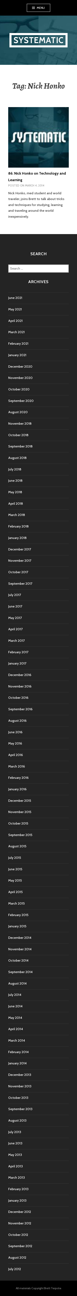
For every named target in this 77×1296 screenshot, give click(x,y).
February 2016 (18, 778)
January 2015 (17, 926)
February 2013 (18, 1189)
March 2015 (16, 903)
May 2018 (15, 492)
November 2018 (20, 424)
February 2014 (18, 1052)
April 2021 (15, 321)
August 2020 (18, 412)
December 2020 (20, 366)
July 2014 (14, 995)
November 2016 (19, 686)
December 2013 (19, 1075)
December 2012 (19, 1212)
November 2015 (19, 812)
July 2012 (14, 1269)
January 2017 (17, 663)
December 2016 (19, 675)
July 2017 (14, 595)
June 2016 (15, 732)
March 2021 (16, 332)
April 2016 (15, 755)
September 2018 (20, 446)
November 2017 (19, 561)
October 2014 (18, 960)
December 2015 (19, 801)
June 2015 (15, 869)
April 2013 (15, 1166)
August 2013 (17, 1120)
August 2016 (17, 721)
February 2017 (18, 652)
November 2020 (20, 378)
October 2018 (18, 435)
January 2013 (17, 1200)
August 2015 (17, 846)
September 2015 (20, 835)
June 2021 (15, 298)
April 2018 (15, 504)
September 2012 (20, 1246)
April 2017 (15, 629)
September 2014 (20, 972)
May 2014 (15, 1018)
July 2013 (14, 1132)
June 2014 (15, 1006)
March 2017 (16, 641)
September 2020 (21, 401)
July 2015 (14, 858)
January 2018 (17, 538)
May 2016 (15, 743)
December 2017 (19, 549)
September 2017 (20, 584)
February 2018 (18, 526)
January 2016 (17, 789)
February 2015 (18, 915)
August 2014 (17, 983)
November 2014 (20, 949)
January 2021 (17, 355)
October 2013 (18, 1098)
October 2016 (18, 698)
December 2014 (19, 938)
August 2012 (17, 1257)
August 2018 (17, 458)
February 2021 (18, 343)
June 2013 (15, 1143)
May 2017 (15, 618)
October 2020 (19, 389)
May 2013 (15, 1155)
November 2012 (19, 1223)
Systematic (38, 40)
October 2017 (18, 572)
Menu (41, 8)
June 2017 (15, 606)
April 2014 (15, 1029)
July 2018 (14, 469)
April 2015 (15, 892)
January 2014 (17, 1063)
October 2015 (18, 823)
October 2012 (18, 1235)
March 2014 (16, 1040)
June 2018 (15, 481)
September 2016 (20, 709)
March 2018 (16, 515)
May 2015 (15, 880)
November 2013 (19, 1086)
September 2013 (20, 1109)
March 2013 (16, 1177)
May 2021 (15, 309)
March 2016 (16, 766)
